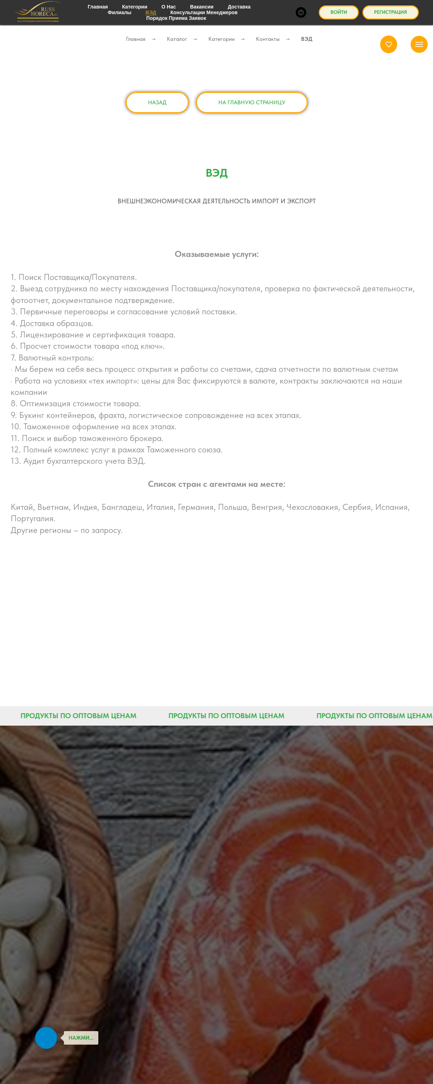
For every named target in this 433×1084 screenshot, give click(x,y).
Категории (221, 38)
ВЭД (306, 38)
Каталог (177, 38)
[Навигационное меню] (419, 44)
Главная (136, 38)
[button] (388, 44)
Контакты (268, 38)
